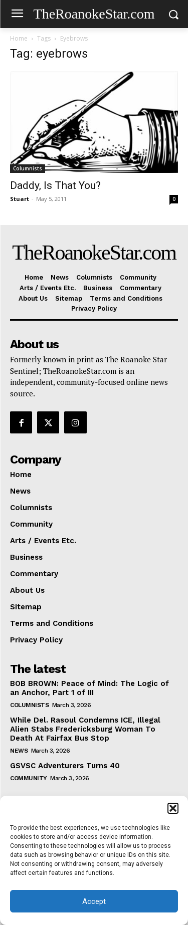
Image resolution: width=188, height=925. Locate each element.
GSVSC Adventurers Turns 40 (65, 765)
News (19, 750)
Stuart (19, 198)
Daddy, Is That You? (55, 185)
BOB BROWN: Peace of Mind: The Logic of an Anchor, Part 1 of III (89, 688)
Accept (94, 901)
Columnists (27, 168)
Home (19, 38)
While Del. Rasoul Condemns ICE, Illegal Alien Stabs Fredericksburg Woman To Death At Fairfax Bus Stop (85, 729)
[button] (173, 808)
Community (28, 778)
